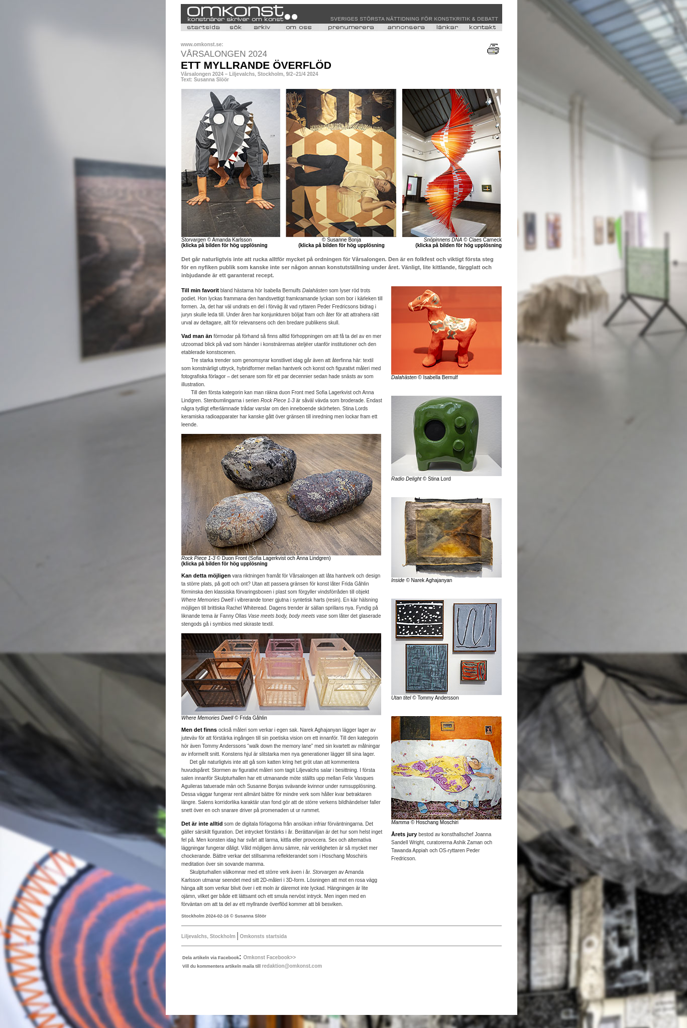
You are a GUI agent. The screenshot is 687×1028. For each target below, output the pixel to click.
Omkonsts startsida (263, 936)
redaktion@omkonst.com (292, 966)
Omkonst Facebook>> (270, 957)
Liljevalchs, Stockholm (209, 936)
